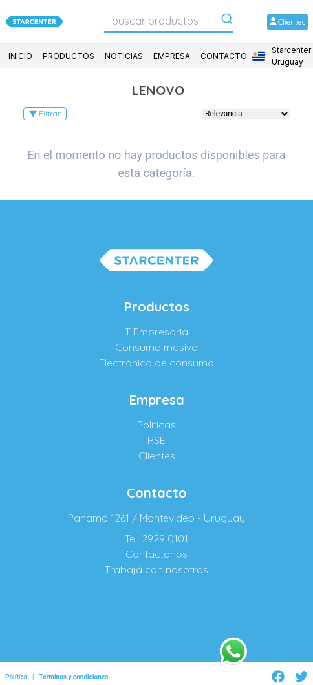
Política (16, 676)
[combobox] (168, 20)
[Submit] (227, 21)
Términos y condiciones (73, 676)
